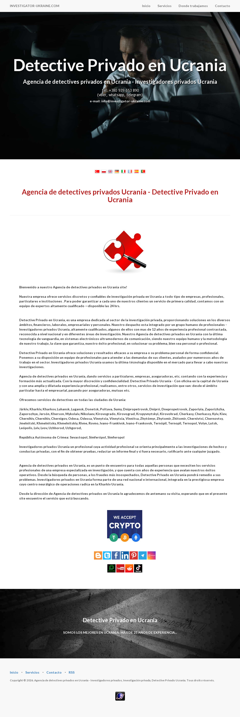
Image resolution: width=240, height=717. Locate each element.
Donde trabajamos (193, 6)
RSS (72, 672)
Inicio (146, 6)
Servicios (165, 6)
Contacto (222, 6)
